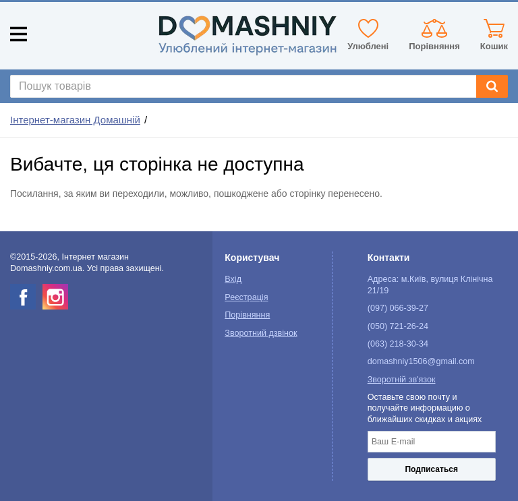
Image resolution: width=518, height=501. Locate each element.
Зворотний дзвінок (261, 333)
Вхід (233, 279)
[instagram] (55, 297)
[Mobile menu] (18, 34)
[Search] (492, 86)
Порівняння (247, 315)
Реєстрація (246, 297)
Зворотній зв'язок (402, 379)
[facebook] (23, 297)
